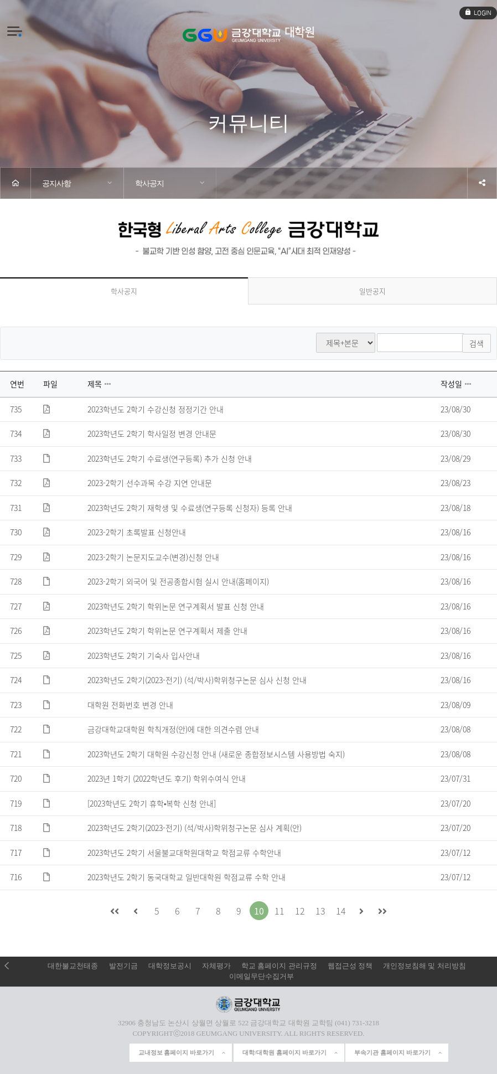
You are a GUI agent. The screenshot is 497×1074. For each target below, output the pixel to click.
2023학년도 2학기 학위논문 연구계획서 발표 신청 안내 (175, 606)
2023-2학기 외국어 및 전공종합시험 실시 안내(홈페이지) (178, 581)
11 (279, 909)
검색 (476, 342)
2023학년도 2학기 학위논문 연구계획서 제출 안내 (167, 630)
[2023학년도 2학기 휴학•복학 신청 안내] (151, 803)
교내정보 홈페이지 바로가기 (182, 1052)
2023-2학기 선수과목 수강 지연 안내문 (149, 482)
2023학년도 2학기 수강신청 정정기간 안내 (155, 409)
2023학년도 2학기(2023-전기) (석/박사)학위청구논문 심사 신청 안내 (197, 679)
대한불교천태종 (73, 965)
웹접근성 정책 (350, 965)
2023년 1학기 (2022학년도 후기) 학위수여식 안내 (166, 778)
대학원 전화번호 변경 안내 (130, 704)
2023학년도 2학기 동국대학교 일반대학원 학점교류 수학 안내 (186, 876)
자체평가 (216, 965)
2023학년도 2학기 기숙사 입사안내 (143, 655)
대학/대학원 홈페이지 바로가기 (290, 1052)
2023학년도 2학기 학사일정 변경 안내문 (151, 433)
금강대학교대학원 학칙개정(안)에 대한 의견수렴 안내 (173, 729)
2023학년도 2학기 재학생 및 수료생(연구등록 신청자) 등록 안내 (189, 507)
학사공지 (149, 183)
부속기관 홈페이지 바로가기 (398, 1052)
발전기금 (123, 965)
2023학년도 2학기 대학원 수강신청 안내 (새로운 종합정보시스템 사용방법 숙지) (216, 753)
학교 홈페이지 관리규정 (279, 965)
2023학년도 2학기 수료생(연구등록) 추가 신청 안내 (169, 458)
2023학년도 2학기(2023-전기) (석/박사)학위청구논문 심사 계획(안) (194, 827)
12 (300, 909)
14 (341, 909)
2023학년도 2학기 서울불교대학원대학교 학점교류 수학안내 (184, 852)
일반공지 (372, 291)
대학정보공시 (169, 965)
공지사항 (56, 183)
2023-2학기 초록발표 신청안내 (136, 531)
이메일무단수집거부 (261, 975)
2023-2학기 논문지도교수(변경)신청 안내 (153, 556)
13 (320, 909)
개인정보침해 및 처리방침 (424, 965)
